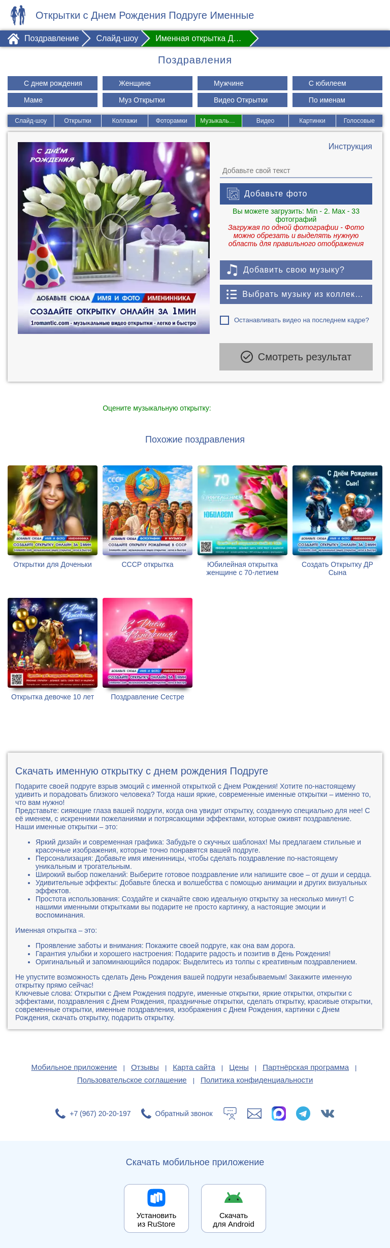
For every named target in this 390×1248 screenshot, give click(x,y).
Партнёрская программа (306, 1066)
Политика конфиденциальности (257, 1078)
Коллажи (124, 120)
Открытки (77, 120)
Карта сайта (194, 1066)
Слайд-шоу (30, 120)
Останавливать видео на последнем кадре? (301, 320)
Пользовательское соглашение (132, 1078)
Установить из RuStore (157, 1218)
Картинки (313, 120)
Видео (265, 120)
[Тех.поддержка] (230, 1112)
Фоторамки (171, 120)
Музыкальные (220, 120)
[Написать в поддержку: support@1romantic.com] (254, 1112)
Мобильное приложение (74, 1066)
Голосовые (359, 120)
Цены (239, 1066)
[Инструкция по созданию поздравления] (350, 146)
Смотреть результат (296, 357)
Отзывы (145, 1066)
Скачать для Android (233, 1218)
